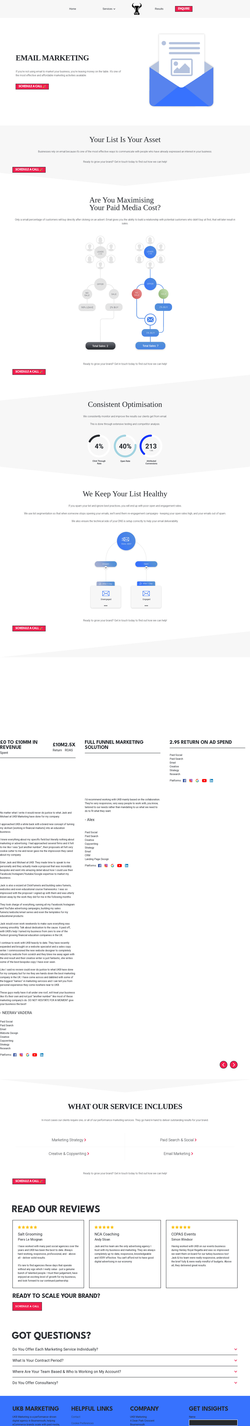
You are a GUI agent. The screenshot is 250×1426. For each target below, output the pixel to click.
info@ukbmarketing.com (144, 1357)
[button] (109, 9)
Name (192, 1339)
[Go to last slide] (223, 987)
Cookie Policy (230, 1412)
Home (72, 8)
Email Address (197, 1351)
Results (159, 8)
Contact (75, 1339)
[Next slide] (234, 987)
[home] (136, 9)
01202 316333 (138, 1363)
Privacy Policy (209, 1412)
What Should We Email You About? (208, 1364)
